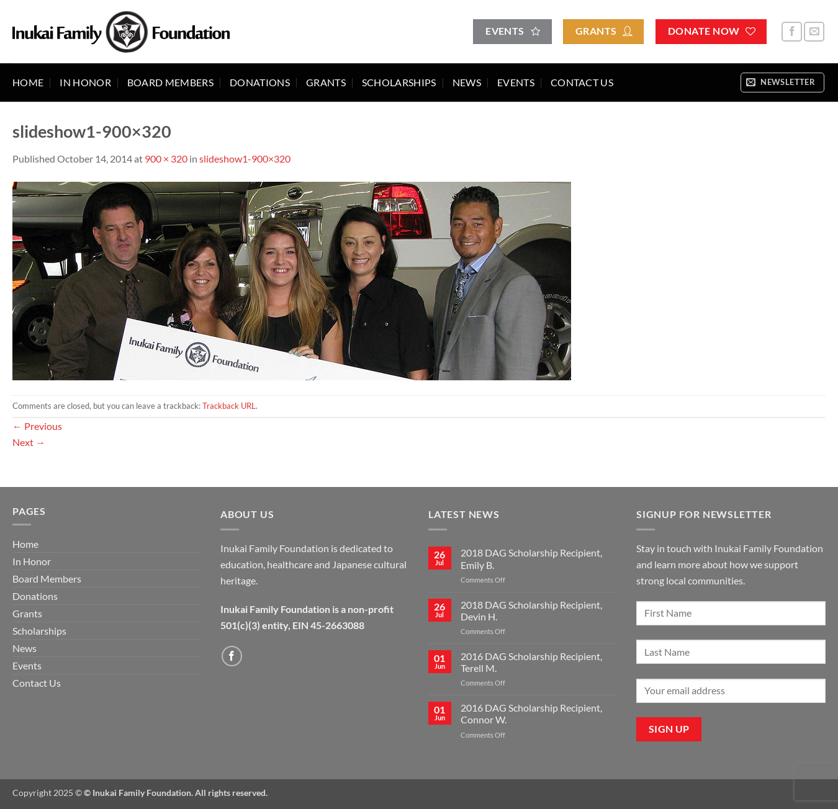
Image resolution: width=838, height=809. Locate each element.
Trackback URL (229, 406)
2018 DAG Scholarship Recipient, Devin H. (531, 610)
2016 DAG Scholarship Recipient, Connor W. (531, 713)
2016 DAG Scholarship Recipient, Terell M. (531, 662)
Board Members (170, 82)
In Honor (85, 82)
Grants (326, 82)
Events (515, 82)
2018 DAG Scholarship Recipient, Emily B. (531, 558)
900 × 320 (166, 158)
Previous (37, 426)
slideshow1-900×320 (245, 158)
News (467, 82)
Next (28, 442)
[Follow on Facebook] (792, 32)
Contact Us (582, 82)
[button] (782, 82)
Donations (260, 82)
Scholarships (399, 82)
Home (27, 82)
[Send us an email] (814, 32)
